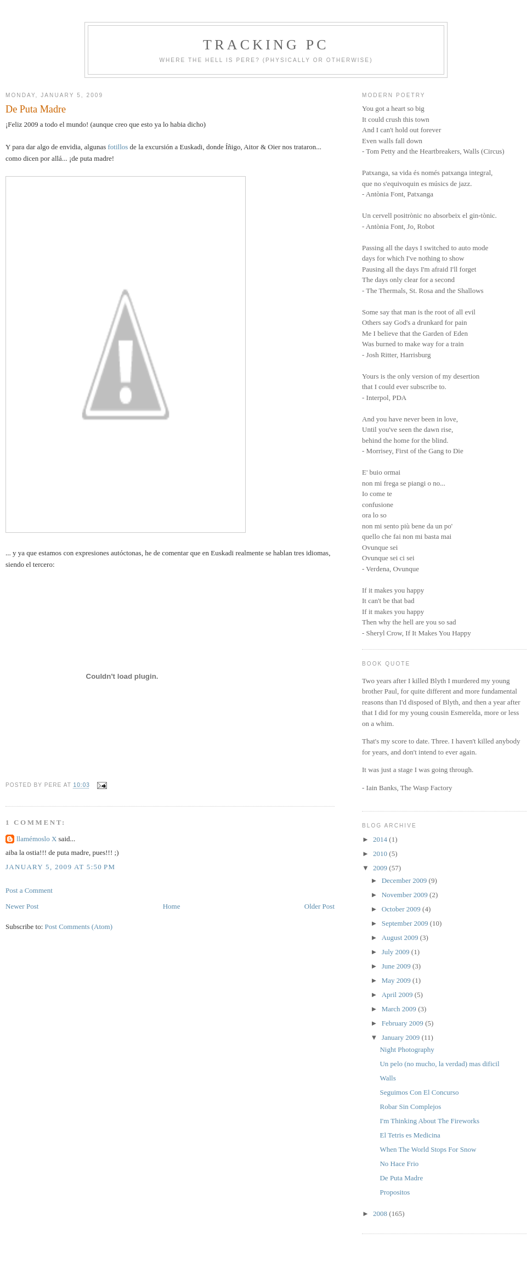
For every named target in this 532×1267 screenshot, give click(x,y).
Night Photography (407, 1049)
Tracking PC (266, 45)
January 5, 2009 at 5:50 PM (60, 867)
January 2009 (402, 1037)
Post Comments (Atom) (79, 926)
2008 (381, 1213)
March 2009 (400, 1009)
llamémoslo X (36, 839)
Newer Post (21, 906)
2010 (381, 853)
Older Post (319, 906)
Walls (387, 1078)
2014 (381, 839)
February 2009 (403, 1023)
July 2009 (396, 952)
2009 (381, 868)
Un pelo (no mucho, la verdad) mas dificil (439, 1064)
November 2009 (405, 895)
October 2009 (402, 909)
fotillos (118, 147)
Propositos (395, 1192)
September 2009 (406, 923)
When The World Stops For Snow (428, 1149)
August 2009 (401, 937)
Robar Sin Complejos (410, 1106)
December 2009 (405, 880)
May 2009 (397, 980)
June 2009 (397, 966)
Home (171, 906)
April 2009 (398, 994)
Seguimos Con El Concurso (419, 1092)
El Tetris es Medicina (410, 1135)
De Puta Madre (35, 109)
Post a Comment (29, 890)
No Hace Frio (399, 1163)
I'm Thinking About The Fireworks (429, 1121)
